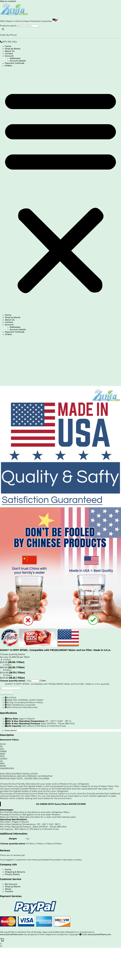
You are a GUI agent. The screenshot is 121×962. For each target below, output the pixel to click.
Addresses (15, 58)
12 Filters (7, 675)
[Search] (3, 29)
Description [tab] (11, 730)
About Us (10, 51)
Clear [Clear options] (43, 680)
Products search (8, 25)
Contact (9, 53)
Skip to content (8, 1)
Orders (8, 65)
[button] (60, 190)
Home (8, 46)
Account (9, 56)
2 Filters (7, 659)
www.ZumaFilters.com (12, 934)
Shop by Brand (12, 48)
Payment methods (14, 63)
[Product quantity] (10, 688)
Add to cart (7, 692)
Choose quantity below (12, 680)
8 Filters (7, 670)
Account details (18, 61)
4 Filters (7, 665)
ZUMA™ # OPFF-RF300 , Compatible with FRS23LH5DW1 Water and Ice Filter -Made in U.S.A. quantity (57, 684)
